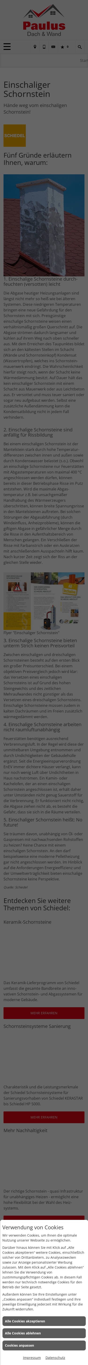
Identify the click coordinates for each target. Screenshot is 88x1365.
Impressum (32, 1357)
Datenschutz (55, 1357)
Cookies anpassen (19, 1345)
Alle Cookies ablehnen (23, 1333)
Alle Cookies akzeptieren (25, 1321)
